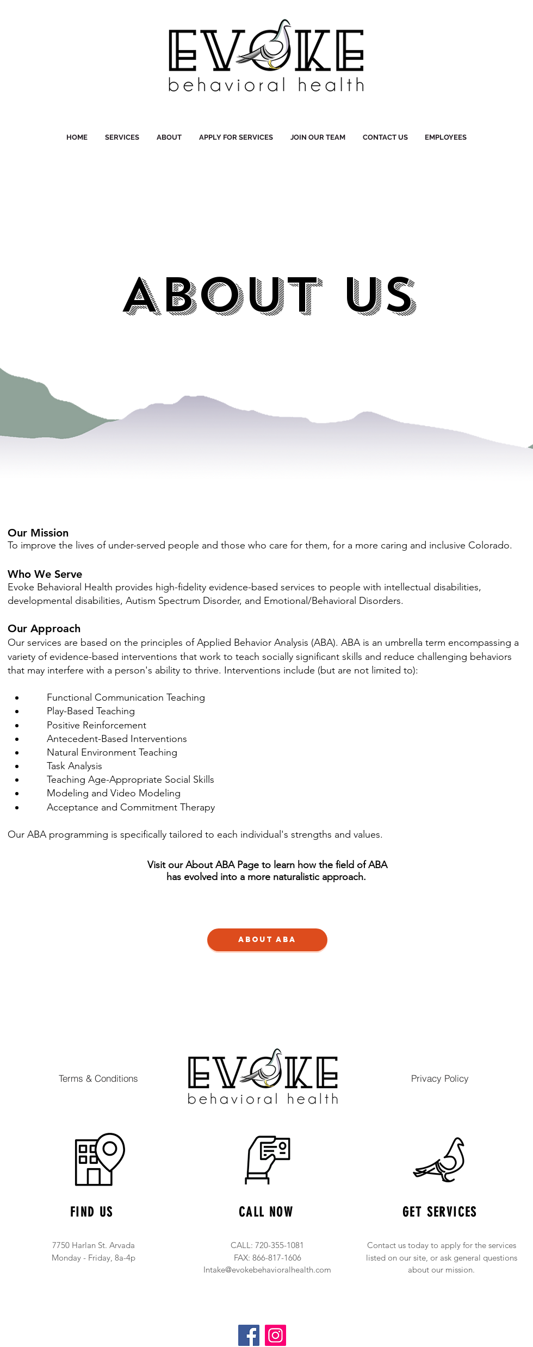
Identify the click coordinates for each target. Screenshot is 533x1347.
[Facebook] (248, 1335)
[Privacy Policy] (440, 1078)
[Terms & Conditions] (98, 1078)
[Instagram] (275, 1335)
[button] (169, 137)
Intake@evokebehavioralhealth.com (267, 1269)
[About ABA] (267, 939)
